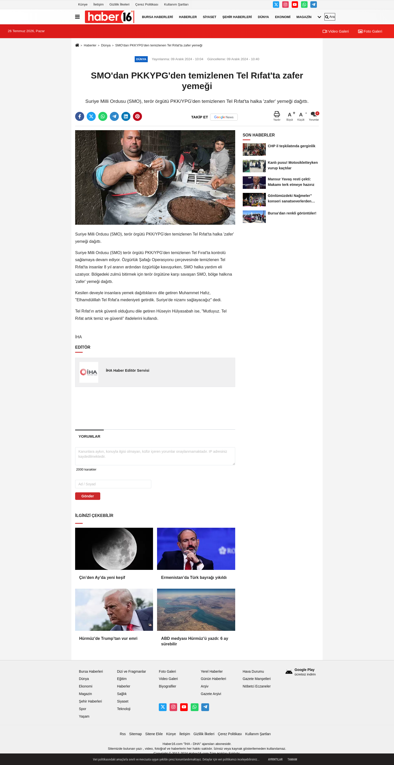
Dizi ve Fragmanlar (131, 671)
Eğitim (122, 679)
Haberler (188, 17)
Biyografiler (167, 686)
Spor (82, 709)
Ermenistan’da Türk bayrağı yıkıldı (194, 577)
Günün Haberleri (213, 679)
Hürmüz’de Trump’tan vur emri (108, 638)
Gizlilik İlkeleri (119, 4)
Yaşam (84, 716)
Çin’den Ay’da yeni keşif (102, 577)
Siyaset (209, 17)
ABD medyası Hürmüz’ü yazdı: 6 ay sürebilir (194, 641)
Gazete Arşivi (211, 694)
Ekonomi (282, 17)
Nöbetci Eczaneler (257, 686)
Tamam (292, 759)
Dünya (263, 17)
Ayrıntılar (275, 759)
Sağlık (122, 694)
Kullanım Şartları (176, 4)
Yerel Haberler (212, 671)
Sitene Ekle (154, 734)
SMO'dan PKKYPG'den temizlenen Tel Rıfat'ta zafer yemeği (158, 45)
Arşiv (205, 686)
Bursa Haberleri (157, 17)
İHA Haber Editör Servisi (127, 370)
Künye (82, 4)
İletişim (98, 4)
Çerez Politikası (146, 4)
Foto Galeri (370, 31)
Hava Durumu (253, 671)
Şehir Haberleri (237, 17)
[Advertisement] (155, 408)
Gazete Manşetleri (257, 679)
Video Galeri (336, 31)
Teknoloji (124, 709)
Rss (123, 734)
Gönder (87, 496)
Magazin (304, 17)
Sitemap (135, 734)
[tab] (89, 436)
